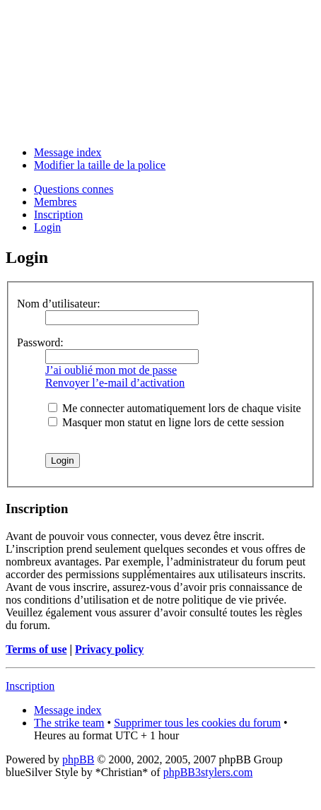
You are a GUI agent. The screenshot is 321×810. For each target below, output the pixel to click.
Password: (40, 342)
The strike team (69, 723)
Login (47, 227)
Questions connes (73, 189)
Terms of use (36, 649)
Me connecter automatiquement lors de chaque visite (174, 408)
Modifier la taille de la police (99, 165)
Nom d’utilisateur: (58, 304)
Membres (55, 202)
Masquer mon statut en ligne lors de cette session (166, 422)
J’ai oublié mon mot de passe (111, 370)
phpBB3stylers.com (208, 772)
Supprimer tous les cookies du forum (197, 723)
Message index (68, 152)
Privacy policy (109, 649)
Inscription (58, 215)
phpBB (78, 759)
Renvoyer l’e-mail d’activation (115, 383)
